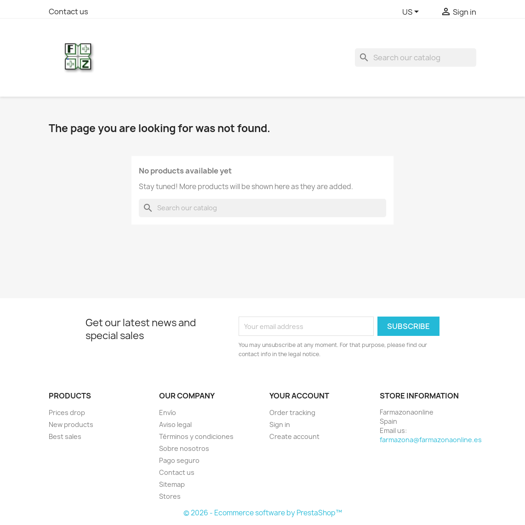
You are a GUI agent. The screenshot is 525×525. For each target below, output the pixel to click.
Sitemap (172, 484)
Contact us (68, 11)
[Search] (415, 57)
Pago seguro (179, 460)
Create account (294, 436)
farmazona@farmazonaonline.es (431, 439)
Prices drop (67, 412)
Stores (170, 496)
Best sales (65, 436)
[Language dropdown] (412, 12)
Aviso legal (175, 424)
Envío (167, 412)
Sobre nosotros (184, 448)
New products (71, 424)
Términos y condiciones (196, 436)
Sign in (279, 424)
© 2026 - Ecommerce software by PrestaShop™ (262, 513)
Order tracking (292, 412)
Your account (299, 396)
